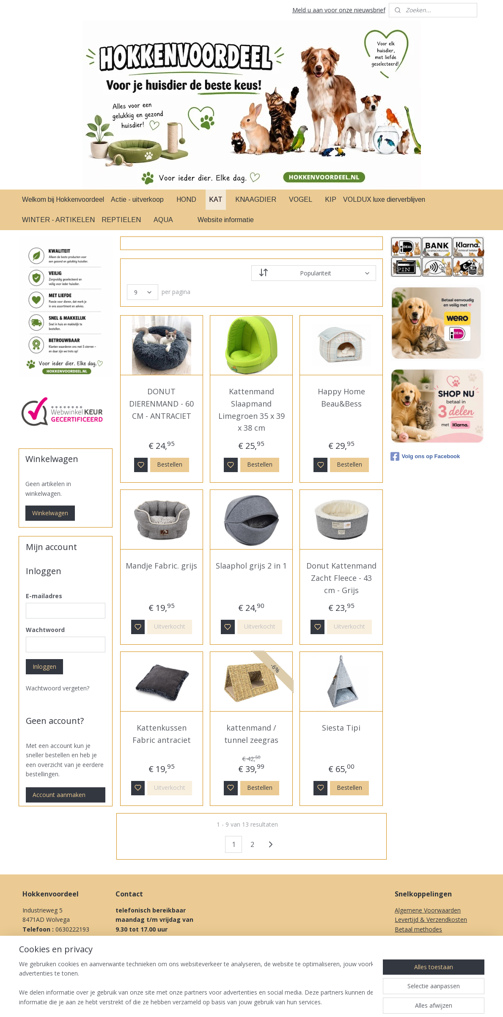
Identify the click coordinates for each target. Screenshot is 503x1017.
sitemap (283, 1001)
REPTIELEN (121, 219)
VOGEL (300, 199)
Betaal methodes (418, 929)
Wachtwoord (45, 630)
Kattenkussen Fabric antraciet (161, 734)
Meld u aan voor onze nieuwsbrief (338, 10)
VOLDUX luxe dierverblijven (384, 199)
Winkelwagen (50, 513)
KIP (330, 199)
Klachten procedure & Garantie (437, 939)
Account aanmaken (59, 795)
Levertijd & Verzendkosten (431, 919)
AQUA (163, 219)
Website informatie (226, 219)
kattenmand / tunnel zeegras (251, 734)
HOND (186, 199)
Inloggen (44, 666)
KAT (216, 199)
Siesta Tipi (341, 728)
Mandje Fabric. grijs (162, 566)
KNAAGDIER (255, 199)
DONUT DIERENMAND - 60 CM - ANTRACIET (161, 403)
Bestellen (170, 464)
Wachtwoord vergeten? (57, 688)
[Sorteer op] (314, 273)
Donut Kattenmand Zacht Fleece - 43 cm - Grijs (341, 578)
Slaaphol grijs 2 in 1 (251, 566)
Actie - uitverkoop (137, 199)
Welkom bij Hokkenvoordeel (63, 199)
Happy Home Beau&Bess (341, 397)
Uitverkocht (170, 626)
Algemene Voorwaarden (428, 910)
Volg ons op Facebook (425, 456)
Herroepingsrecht (418, 948)
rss (301, 1001)
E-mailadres (44, 596)
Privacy (404, 958)
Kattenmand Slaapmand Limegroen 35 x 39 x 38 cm (251, 409)
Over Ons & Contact (422, 967)
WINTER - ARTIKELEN (58, 219)
